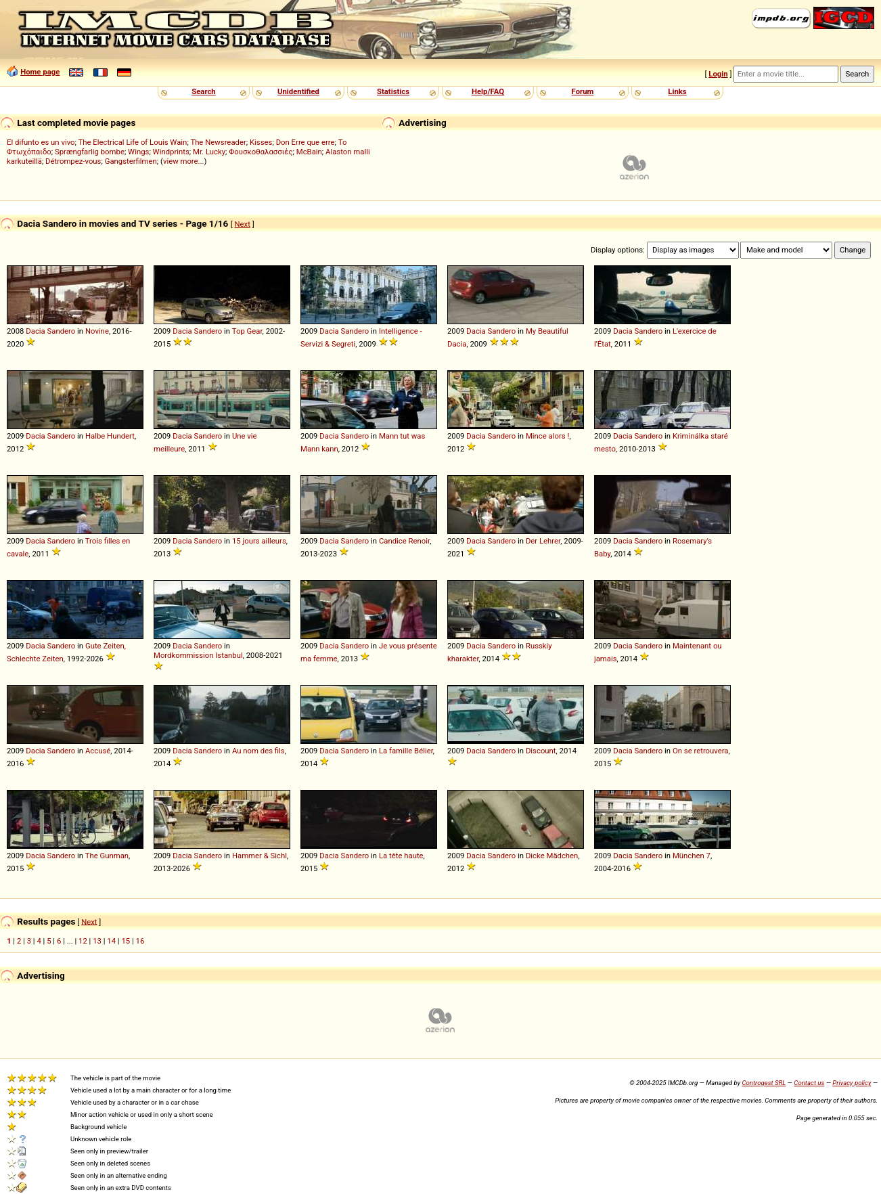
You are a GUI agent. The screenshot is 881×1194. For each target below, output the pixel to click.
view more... (183, 161)
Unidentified (298, 91)
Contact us (809, 1082)
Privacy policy (851, 1082)
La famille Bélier (406, 750)
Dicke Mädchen (552, 855)
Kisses (261, 142)
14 (111, 941)
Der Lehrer (543, 541)
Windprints (171, 151)
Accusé (97, 750)
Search (203, 91)
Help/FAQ (488, 91)
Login (717, 74)
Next (242, 224)
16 (140, 941)
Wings (138, 151)
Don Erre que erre (305, 142)
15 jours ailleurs (259, 541)
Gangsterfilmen (131, 161)
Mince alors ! (547, 436)
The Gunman (107, 855)
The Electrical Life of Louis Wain (132, 142)
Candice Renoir (404, 541)
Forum (583, 91)
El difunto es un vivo (41, 142)
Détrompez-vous (73, 161)
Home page (40, 71)
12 (82, 941)
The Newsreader (218, 142)
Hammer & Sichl (259, 855)
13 (97, 941)
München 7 (691, 855)
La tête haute (401, 855)
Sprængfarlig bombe (90, 151)
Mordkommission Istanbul (198, 655)
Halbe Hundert (110, 436)
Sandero (61, 331)
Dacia (35, 331)
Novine (97, 331)
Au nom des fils (258, 750)
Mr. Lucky (209, 151)
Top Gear (247, 331)
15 (125, 941)
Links (677, 91)
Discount (541, 750)
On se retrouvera (701, 750)
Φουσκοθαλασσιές (260, 151)
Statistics (393, 91)
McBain (309, 151)
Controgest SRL (764, 1082)
